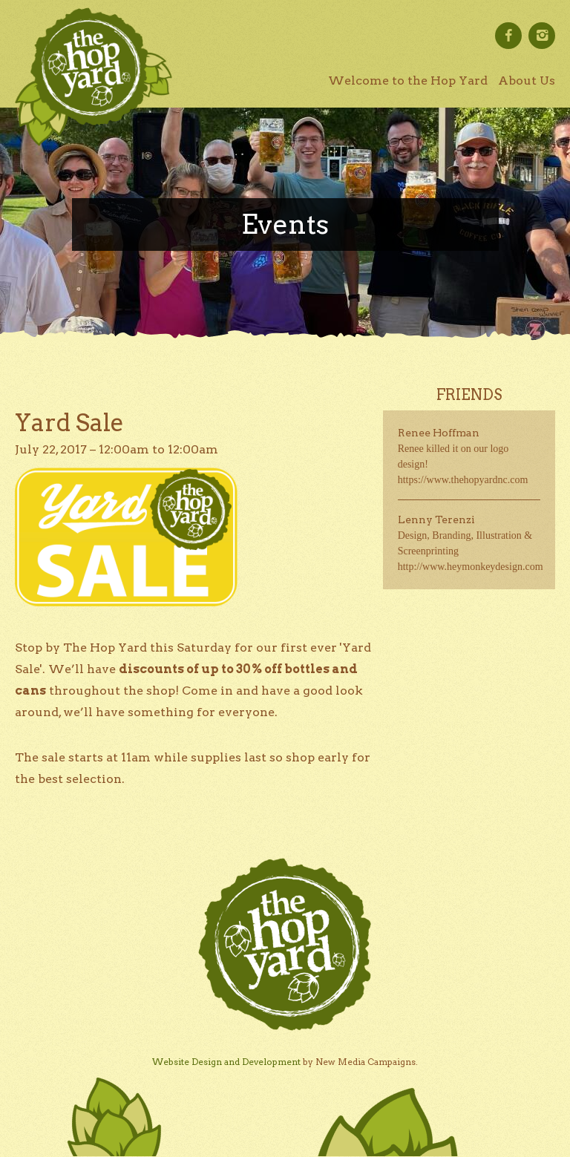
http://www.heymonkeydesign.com (470, 566)
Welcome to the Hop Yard (408, 80)
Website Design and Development (226, 1061)
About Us (526, 80)
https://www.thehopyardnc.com (463, 479)
